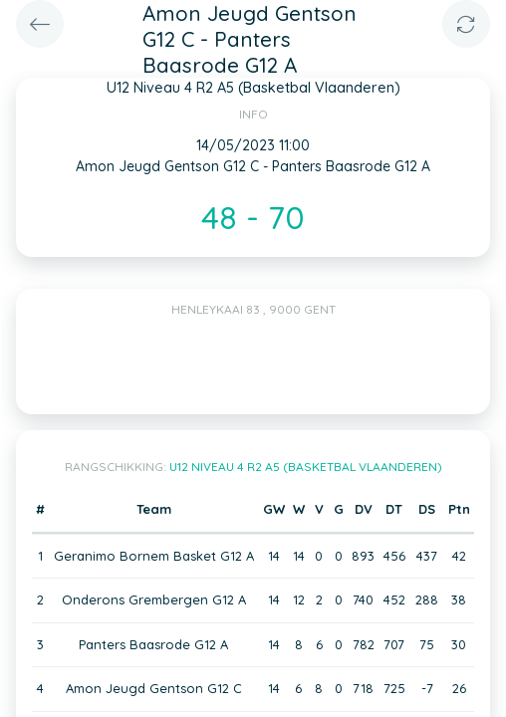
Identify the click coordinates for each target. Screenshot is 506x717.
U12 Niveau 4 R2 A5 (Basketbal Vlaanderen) (305, 466)
